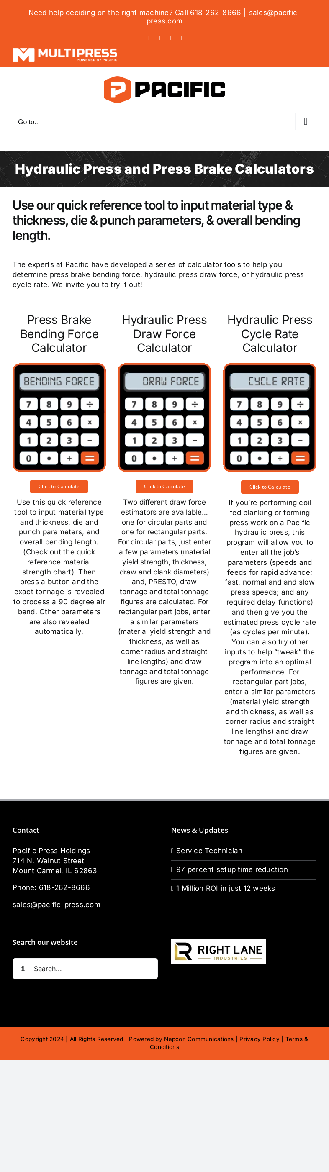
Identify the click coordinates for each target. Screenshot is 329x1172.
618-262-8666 (64, 887)
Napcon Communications (199, 1039)
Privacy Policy (259, 1039)
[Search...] (85, 968)
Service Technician (209, 850)
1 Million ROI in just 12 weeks (225, 888)
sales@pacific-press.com (56, 904)
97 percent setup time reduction (232, 869)
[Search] (23, 968)
